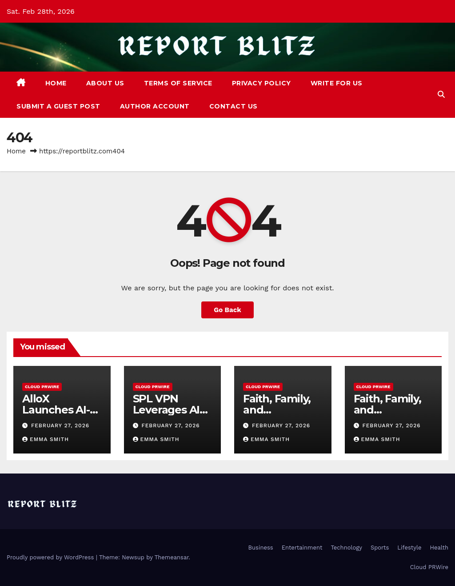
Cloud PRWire (42, 386)
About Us (105, 83)
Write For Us (337, 83)
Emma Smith (45, 439)
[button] (441, 94)
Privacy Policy (261, 83)
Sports (380, 547)
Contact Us (233, 106)
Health (439, 547)
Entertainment (302, 547)
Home (56, 83)
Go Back (227, 310)
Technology (346, 547)
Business (260, 547)
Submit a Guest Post (58, 106)
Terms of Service (178, 83)
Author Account (155, 106)
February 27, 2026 (60, 425)
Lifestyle (409, 547)
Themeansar (172, 557)
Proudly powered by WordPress (51, 557)
